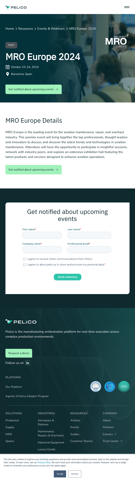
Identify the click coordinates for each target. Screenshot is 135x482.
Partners (108, 427)
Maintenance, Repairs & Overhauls (51, 434)
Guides (74, 434)
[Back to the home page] (16, 7)
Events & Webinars (51, 29)
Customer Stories (81, 441)
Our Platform (13, 387)
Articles (75, 420)
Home (9, 29)
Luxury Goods (46, 449)
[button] (126, 7)
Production (12, 420)
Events (74, 427)
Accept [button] (60, 474)
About (107, 420)
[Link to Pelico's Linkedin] (27, 362)
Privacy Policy (43, 462)
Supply (9, 427)
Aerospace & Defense (46, 422)
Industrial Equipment (51, 442)
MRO (8, 434)
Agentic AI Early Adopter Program (27, 396)
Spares (9, 441)
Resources (25, 29)
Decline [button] (74, 474)
